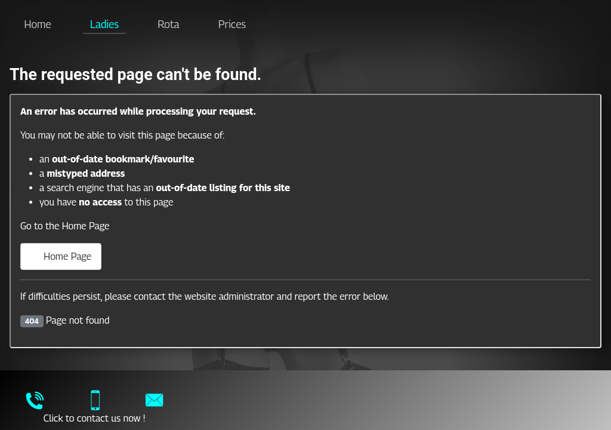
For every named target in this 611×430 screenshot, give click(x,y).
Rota (168, 24)
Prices (232, 24)
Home (37, 24)
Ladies (104, 24)
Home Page (60, 256)
